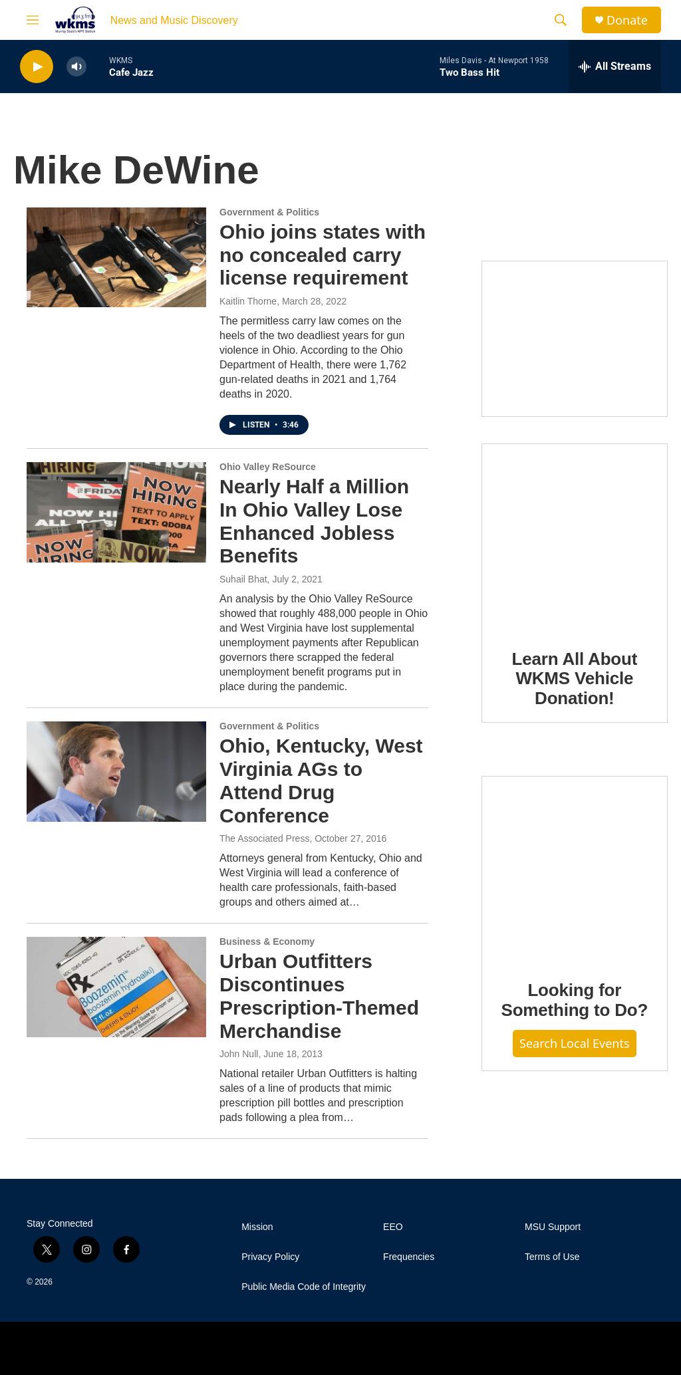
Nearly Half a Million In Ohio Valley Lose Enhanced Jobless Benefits (314, 520)
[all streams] (615, 66)
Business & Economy (267, 941)
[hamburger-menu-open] (32, 20)
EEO (393, 1227)
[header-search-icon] (560, 20)
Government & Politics (269, 212)
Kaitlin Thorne (248, 301)
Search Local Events (574, 1043)
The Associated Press (264, 838)
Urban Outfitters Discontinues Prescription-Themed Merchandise (319, 995)
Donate (627, 20)
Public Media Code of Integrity (303, 1287)
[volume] (76, 67)
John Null (238, 1054)
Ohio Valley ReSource (267, 466)
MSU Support (553, 1227)
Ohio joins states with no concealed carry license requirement (322, 255)
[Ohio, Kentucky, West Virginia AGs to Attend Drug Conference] (116, 771)
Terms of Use (552, 1257)
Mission (257, 1227)
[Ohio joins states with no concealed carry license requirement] (116, 257)
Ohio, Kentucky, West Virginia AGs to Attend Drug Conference (321, 780)
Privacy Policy (270, 1257)
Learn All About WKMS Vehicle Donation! (575, 679)
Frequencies (408, 1257)
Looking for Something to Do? (574, 1000)
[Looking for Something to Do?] (574, 868)
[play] (36, 66)
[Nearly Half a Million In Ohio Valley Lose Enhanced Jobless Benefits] (116, 512)
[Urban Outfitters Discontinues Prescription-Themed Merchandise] (116, 987)
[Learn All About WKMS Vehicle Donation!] (574, 536)
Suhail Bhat (243, 579)
